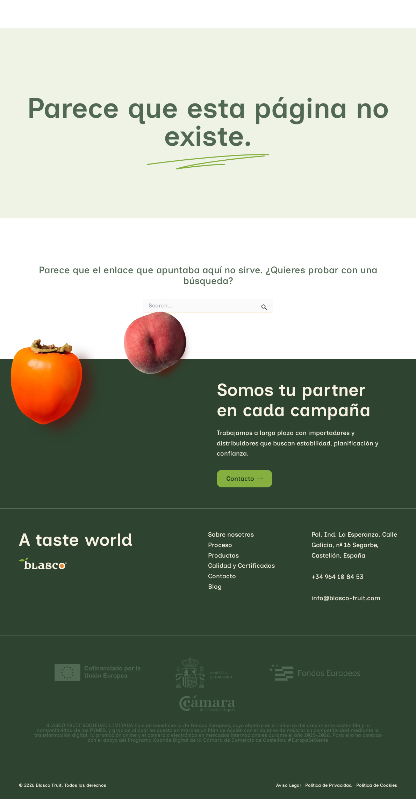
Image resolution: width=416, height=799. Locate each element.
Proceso (220, 545)
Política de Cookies (376, 785)
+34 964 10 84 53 (337, 577)
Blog (215, 586)
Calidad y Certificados (241, 565)
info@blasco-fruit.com (345, 598)
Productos (223, 555)
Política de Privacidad (328, 785)
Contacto (240, 478)
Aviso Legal (288, 785)
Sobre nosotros (231, 534)
